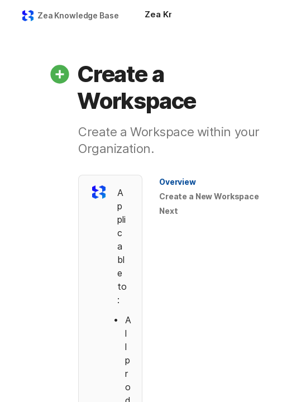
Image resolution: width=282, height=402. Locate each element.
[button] (60, 74)
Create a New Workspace (209, 196)
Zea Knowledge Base (77, 15)
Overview (177, 181)
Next (168, 211)
